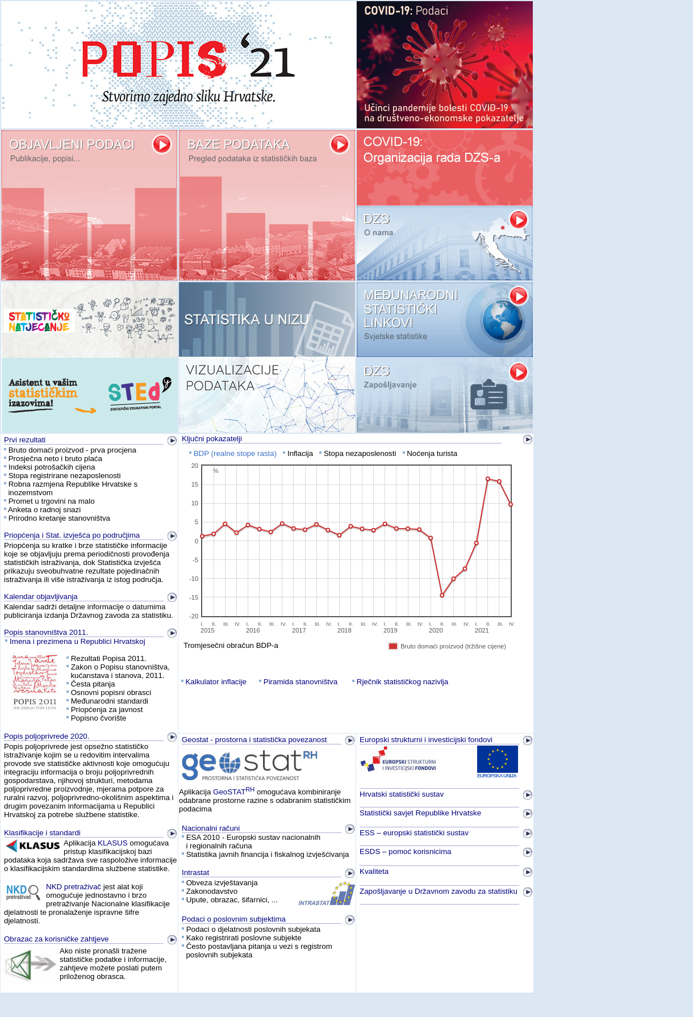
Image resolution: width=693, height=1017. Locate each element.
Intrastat (195, 872)
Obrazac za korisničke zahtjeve (56, 939)
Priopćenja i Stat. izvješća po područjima (72, 535)
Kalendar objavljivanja (41, 596)
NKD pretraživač (73, 886)
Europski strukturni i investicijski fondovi (426, 739)
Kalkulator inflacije (215, 681)
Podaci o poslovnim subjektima (234, 919)
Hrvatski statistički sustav (402, 794)
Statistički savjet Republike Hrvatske (420, 813)
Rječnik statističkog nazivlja (402, 681)
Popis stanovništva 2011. (46, 632)
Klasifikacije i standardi (42, 832)
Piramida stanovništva (300, 681)
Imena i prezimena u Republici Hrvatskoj (77, 641)
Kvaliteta (374, 871)
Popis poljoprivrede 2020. (46, 736)
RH (249, 789)
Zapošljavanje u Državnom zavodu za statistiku (438, 891)
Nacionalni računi (211, 828)
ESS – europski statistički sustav (414, 832)
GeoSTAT (229, 792)
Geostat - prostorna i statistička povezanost (254, 739)
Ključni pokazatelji (212, 438)
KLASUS (113, 843)
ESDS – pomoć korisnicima (405, 851)
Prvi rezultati (24, 440)
